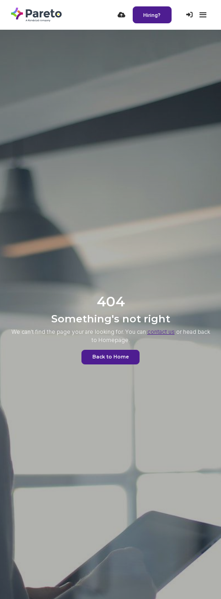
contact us (161, 331)
